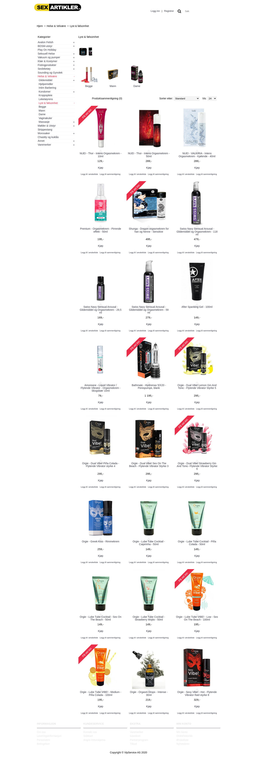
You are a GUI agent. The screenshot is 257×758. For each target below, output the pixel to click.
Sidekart (88, 735)
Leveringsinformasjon (49, 735)
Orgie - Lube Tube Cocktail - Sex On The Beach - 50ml (100, 618)
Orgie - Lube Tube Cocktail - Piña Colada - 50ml (197, 543)
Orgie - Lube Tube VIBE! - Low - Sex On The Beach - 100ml (197, 618)
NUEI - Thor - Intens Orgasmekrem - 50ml (149, 155)
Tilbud (133, 743)
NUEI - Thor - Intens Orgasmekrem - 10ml (100, 155)
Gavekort (135, 735)
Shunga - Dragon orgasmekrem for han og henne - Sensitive (149, 230)
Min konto (182, 732)
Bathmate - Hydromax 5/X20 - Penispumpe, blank (149, 386)
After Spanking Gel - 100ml (197, 306)
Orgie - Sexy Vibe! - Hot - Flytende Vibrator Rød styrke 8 (197, 693)
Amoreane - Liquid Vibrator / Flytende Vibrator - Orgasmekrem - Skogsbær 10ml (100, 388)
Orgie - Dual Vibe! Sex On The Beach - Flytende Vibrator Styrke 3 (149, 465)
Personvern (43, 739)
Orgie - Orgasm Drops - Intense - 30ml (149, 693)
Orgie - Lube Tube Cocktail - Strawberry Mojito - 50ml (149, 618)
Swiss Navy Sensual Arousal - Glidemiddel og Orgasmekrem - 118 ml (197, 231)
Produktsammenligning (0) (107, 98)
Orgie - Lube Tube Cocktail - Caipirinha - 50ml (149, 543)
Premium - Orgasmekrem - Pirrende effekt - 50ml (100, 230)
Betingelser (43, 743)
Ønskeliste (182, 739)
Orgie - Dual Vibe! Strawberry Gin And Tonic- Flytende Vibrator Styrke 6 (197, 466)
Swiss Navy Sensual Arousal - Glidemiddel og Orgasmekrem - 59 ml (149, 309)
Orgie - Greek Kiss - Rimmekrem (100, 541)
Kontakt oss (90, 732)
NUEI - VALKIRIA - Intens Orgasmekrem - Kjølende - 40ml (197, 155)
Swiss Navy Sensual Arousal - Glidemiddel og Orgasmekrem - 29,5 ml (100, 309)
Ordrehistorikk (184, 735)
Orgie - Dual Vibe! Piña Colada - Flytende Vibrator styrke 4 (100, 465)
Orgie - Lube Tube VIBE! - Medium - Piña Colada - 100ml (100, 693)
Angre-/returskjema (94, 739)
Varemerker (136, 732)
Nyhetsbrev (182, 743)
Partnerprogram (139, 739)
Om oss (41, 732)
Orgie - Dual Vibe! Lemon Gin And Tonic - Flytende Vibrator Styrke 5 (196, 386)
